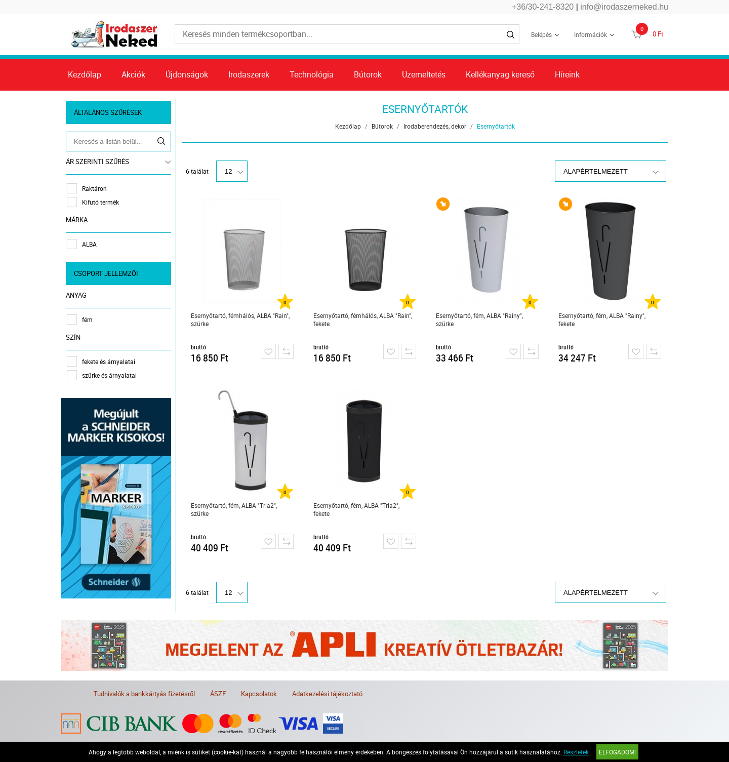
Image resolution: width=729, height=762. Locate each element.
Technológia (312, 74)
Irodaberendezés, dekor (434, 126)
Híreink (567, 74)
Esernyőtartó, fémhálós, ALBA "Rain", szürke (240, 319)
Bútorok (368, 74)
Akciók (133, 74)
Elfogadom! (617, 752)
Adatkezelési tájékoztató (327, 693)
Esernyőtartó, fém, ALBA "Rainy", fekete (601, 319)
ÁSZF (218, 693)
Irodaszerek (248, 74)
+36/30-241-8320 (543, 7)
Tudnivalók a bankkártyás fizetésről (144, 693)
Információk (590, 34)
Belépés (541, 34)
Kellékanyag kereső (500, 74)
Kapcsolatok (259, 693)
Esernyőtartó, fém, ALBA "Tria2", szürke (234, 509)
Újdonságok (187, 74)
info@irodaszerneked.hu (624, 7)
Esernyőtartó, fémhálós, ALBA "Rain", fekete (362, 319)
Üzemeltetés (424, 74)
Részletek (576, 752)
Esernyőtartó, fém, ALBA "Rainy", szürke (479, 319)
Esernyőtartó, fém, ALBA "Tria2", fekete (356, 509)
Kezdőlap (84, 74)
